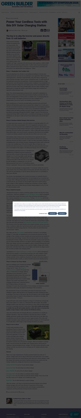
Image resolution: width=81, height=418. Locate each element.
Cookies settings (43, 213)
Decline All (62, 213)
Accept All (52, 213)
